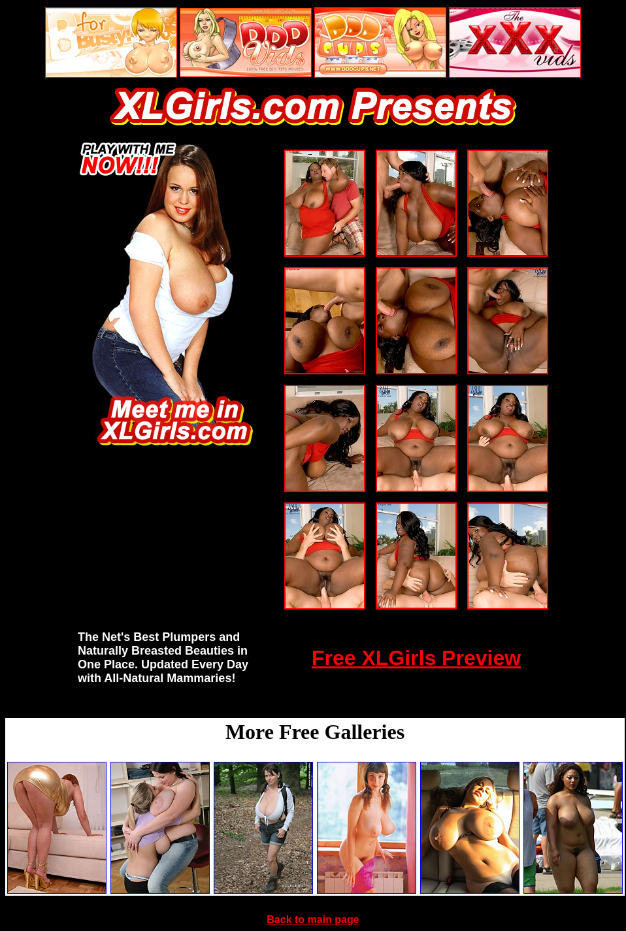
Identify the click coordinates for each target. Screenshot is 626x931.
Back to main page (313, 919)
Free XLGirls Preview (416, 658)
